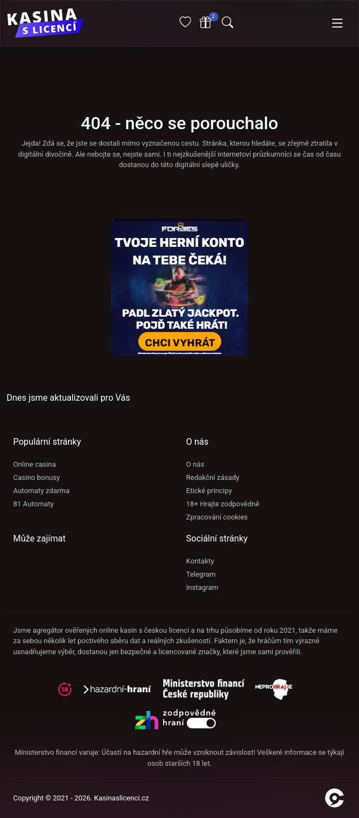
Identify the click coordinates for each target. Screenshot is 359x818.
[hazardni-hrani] (121, 693)
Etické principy (209, 491)
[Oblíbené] (185, 24)
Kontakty (200, 561)
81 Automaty (33, 504)
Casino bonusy (36, 477)
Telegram (201, 574)
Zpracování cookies (217, 517)
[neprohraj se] (278, 693)
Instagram (202, 587)
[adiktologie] (209, 693)
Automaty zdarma (41, 491)
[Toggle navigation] (337, 23)
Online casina (34, 464)
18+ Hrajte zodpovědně (222, 504)
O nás (195, 464)
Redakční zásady (212, 477)
